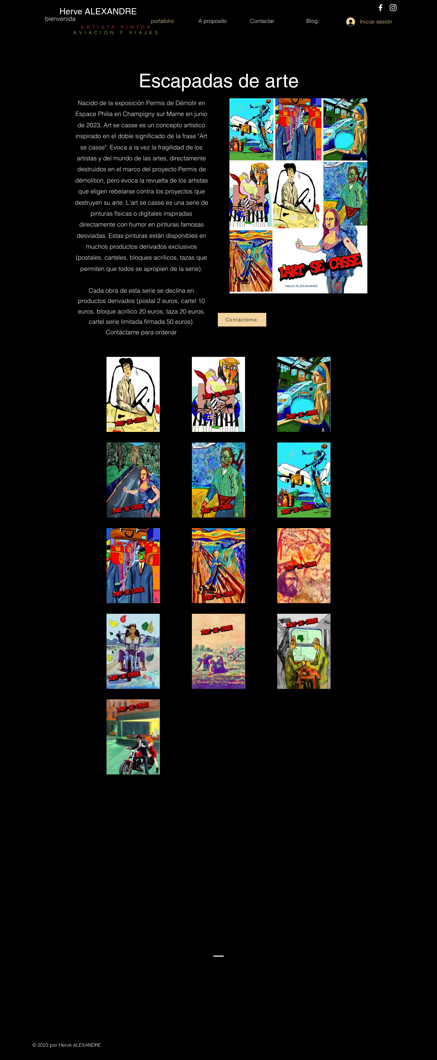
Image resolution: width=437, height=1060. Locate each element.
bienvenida (60, 19)
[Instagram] (393, 7)
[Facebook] (380, 7)
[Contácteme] (242, 319)
